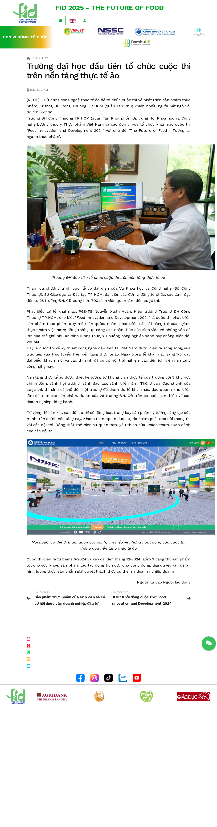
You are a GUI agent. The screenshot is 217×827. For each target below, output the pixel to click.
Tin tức (42, 58)
